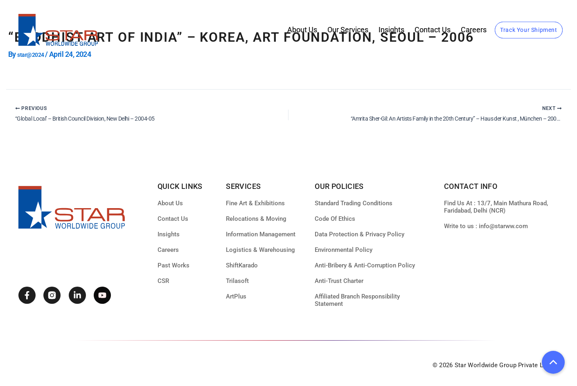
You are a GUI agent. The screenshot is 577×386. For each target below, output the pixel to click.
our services (347, 29)
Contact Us (433, 29)
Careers (474, 29)
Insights (391, 29)
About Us (302, 29)
